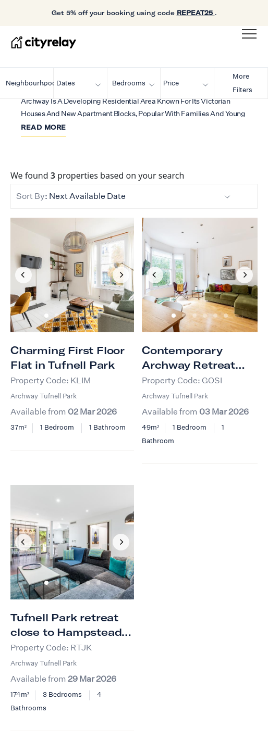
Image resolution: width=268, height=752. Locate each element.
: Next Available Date (123, 196)
